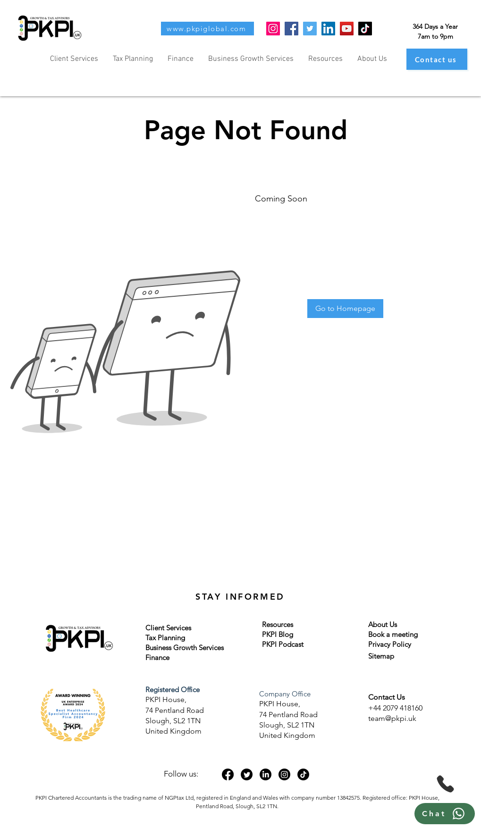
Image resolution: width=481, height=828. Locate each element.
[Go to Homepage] (345, 308)
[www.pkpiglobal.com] (207, 28)
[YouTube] (347, 28)
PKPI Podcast (283, 644)
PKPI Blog (277, 634)
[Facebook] (291, 28)
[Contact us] (436, 59)
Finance (157, 657)
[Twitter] (310, 28)
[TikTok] (365, 28)
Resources (277, 624)
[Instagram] (273, 28)
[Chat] (444, 813)
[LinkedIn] (328, 28)
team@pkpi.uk (392, 718)
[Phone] (445, 783)
